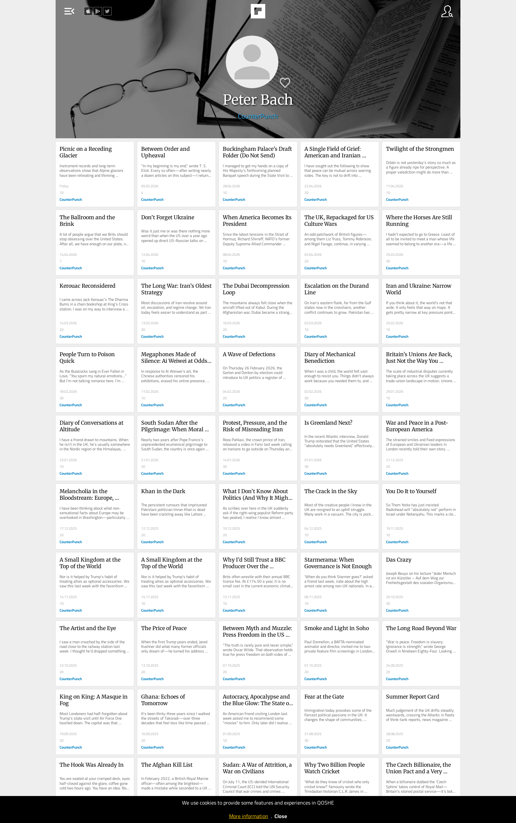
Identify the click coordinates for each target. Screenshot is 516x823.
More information (248, 816)
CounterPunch (258, 116)
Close (280, 816)
